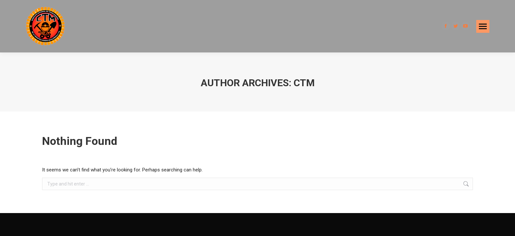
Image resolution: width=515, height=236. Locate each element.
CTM (304, 82)
